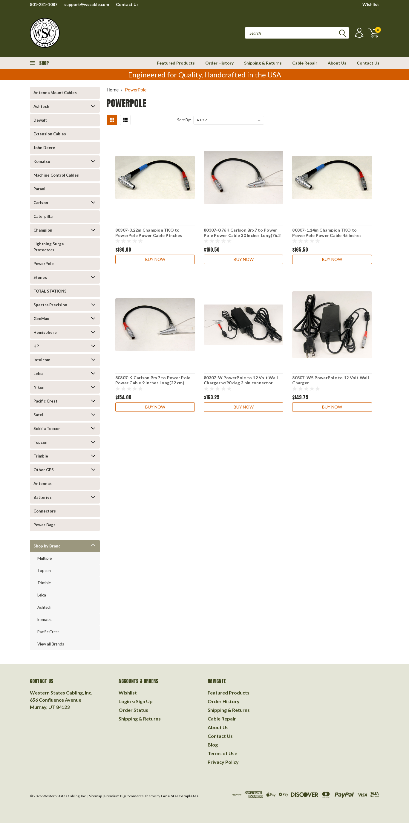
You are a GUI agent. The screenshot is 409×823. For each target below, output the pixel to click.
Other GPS (43, 469)
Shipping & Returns (263, 62)
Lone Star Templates (179, 796)
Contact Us (127, 4)
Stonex (40, 277)
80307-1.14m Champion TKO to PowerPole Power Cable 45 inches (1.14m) (326, 235)
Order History (219, 62)
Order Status (133, 710)
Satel (38, 414)
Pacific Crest (45, 401)
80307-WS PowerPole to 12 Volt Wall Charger (330, 380)
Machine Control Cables (56, 175)
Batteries (42, 497)
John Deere (44, 147)
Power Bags (44, 524)
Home (113, 90)
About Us (337, 62)
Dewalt (40, 120)
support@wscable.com (86, 4)
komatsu (45, 619)
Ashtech (41, 106)
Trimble (40, 456)
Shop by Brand (47, 546)
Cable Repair (304, 62)
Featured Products (176, 62)
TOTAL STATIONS (50, 291)
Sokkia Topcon (47, 428)
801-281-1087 (43, 4)
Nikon (39, 387)
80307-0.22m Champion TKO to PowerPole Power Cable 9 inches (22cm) (148, 235)
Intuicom (41, 359)
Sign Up (144, 701)
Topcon (40, 442)
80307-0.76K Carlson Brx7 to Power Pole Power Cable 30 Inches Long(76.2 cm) (242, 235)
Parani (39, 188)
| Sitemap (94, 796)
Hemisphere (45, 332)
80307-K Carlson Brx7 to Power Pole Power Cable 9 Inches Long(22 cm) (153, 380)
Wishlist (370, 4)
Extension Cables (49, 133)
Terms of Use (222, 753)
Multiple (44, 558)
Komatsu (41, 161)
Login (125, 701)
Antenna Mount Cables (55, 92)
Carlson (40, 202)
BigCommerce (132, 796)
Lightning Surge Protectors (48, 246)
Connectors (44, 511)
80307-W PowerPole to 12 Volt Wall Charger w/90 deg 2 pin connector (241, 380)
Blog (213, 744)
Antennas (42, 483)
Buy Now (155, 259)
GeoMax (41, 318)
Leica (38, 373)
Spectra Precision (50, 304)
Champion (42, 230)
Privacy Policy (223, 762)
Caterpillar (43, 216)
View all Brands (50, 644)
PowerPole (43, 263)
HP (36, 346)
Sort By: (184, 119)
